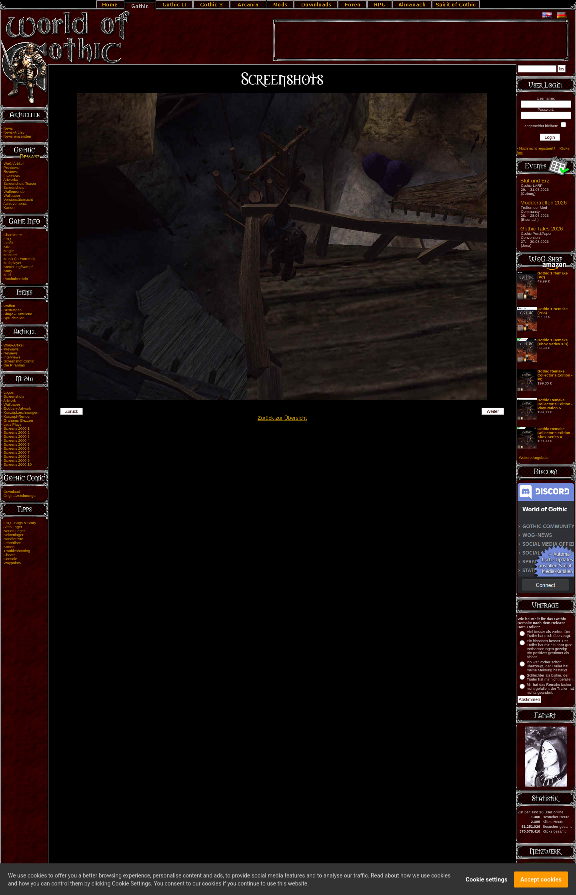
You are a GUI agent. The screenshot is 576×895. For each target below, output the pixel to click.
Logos (9, 392)
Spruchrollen (14, 318)
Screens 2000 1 (17, 428)
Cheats (10, 555)
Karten (9, 208)
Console (10, 559)
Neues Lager (14, 531)
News (8, 128)
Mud (7, 275)
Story (8, 271)
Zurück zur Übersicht (282, 418)
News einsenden (17, 136)
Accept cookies (541, 882)
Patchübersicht (16, 279)
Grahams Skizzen (18, 420)
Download (12, 492)
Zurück (71, 411)
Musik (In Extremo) (19, 259)
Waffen (9, 306)
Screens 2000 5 (17, 444)
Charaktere (13, 235)
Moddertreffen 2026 (543, 203)
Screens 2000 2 (17, 432)
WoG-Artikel (14, 164)
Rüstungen (13, 310)
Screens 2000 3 (17, 436)
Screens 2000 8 (17, 457)
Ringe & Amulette (18, 314)
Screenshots (14, 188)
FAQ (7, 239)
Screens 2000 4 (17, 440)
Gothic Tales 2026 (541, 229)
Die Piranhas (14, 365)
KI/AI (8, 247)
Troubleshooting (17, 551)
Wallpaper (12, 196)
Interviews (12, 176)
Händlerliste (13, 539)
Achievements (15, 204)
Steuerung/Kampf (18, 267)
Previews (11, 168)
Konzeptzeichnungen (21, 412)
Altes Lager (12, 527)
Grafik (9, 243)
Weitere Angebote (533, 458)
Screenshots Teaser (20, 184)
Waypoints (12, 563)
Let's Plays (13, 424)
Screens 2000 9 (17, 461)
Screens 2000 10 (18, 465)
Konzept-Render (17, 416)
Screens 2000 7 (17, 453)
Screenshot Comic (19, 361)
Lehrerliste (12, 543)
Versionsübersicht (18, 200)
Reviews (11, 172)
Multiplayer (13, 263)
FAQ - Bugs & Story (20, 523)
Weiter (493, 411)
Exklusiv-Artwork (17, 408)
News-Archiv (14, 132)
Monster (10, 255)
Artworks (10, 180)
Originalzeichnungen (21, 496)
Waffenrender (15, 192)
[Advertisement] (420, 40)
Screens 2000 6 (17, 448)
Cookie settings (487, 882)
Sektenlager (14, 535)
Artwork (9, 400)
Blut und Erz (535, 181)
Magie (9, 251)
